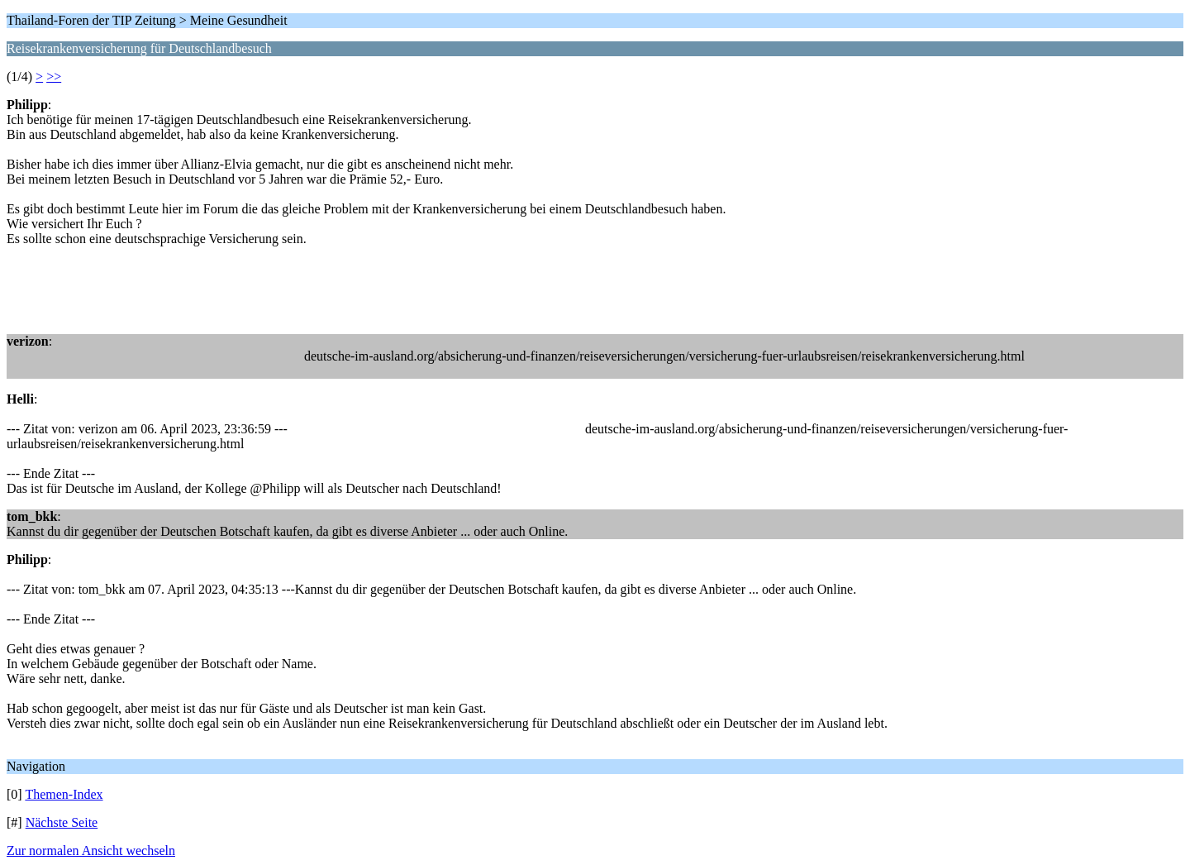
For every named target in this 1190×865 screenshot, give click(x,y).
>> (53, 76)
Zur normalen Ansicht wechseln (91, 850)
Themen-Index (63, 794)
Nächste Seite (62, 822)
